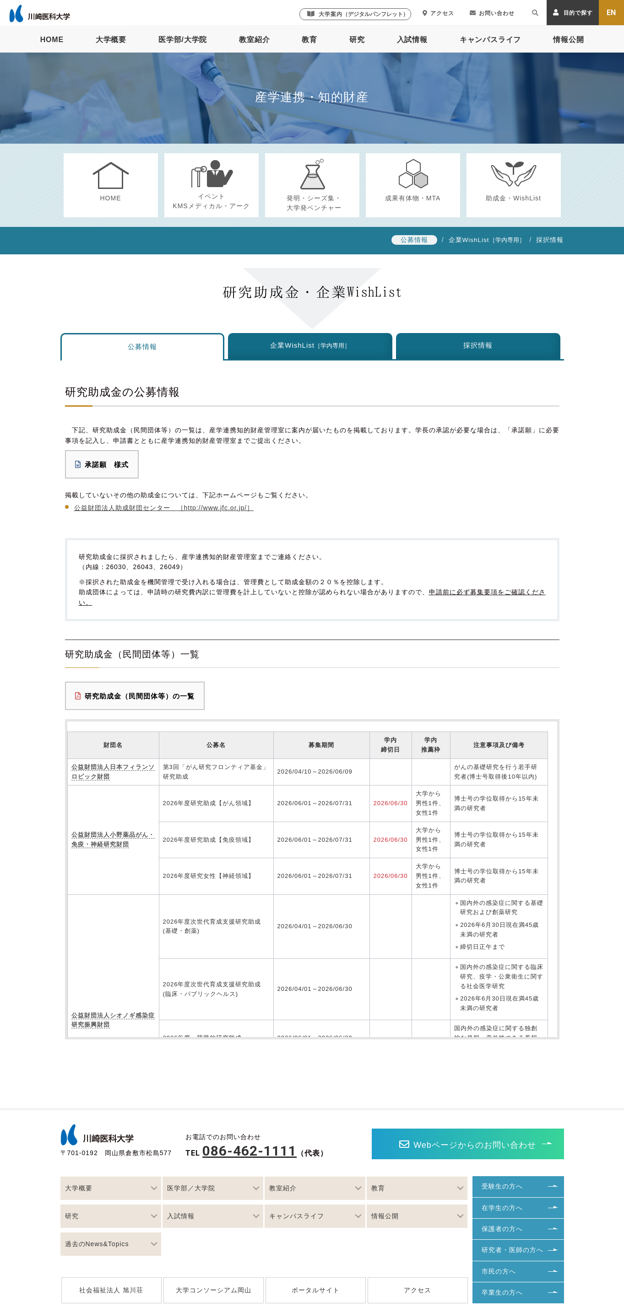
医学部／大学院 (191, 1188)
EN (612, 12)
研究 (357, 39)
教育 (309, 39)
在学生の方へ (502, 1207)
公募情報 (414, 240)
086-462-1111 (249, 1151)
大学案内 (357, 14)
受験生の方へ (502, 1186)
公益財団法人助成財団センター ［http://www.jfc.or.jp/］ (164, 507)
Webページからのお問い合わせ (467, 1144)
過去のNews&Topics (97, 1244)
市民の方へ (499, 1271)
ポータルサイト (316, 1290)
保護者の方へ (502, 1228)
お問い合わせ (492, 13)
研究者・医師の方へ (512, 1249)
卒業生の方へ (502, 1292)
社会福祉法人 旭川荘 (111, 1290)
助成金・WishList (513, 198)
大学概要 (111, 39)
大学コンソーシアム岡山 (213, 1290)
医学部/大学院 (182, 39)
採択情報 (550, 240)
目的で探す (573, 12)
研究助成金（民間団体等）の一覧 (135, 696)
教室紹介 (254, 39)
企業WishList (469, 240)
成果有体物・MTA (413, 198)
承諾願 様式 (102, 464)
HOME (52, 39)
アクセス (438, 13)
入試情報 (412, 39)
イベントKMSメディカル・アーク (211, 201)
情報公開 (568, 39)
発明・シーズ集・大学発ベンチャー (314, 202)
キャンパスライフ (490, 39)
